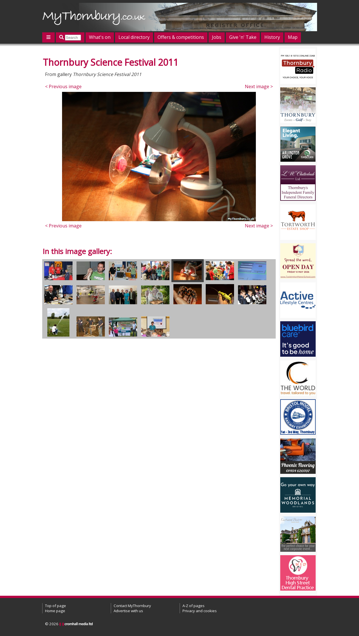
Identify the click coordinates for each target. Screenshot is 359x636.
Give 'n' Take (242, 37)
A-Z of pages (193, 605)
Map (293, 37)
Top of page (55, 605)
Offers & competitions (181, 37)
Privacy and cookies (199, 610)
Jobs (216, 37)
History (272, 37)
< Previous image (63, 86)
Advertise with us (128, 610)
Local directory (134, 37)
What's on (100, 37)
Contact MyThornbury (132, 605)
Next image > (259, 86)
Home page (55, 610)
